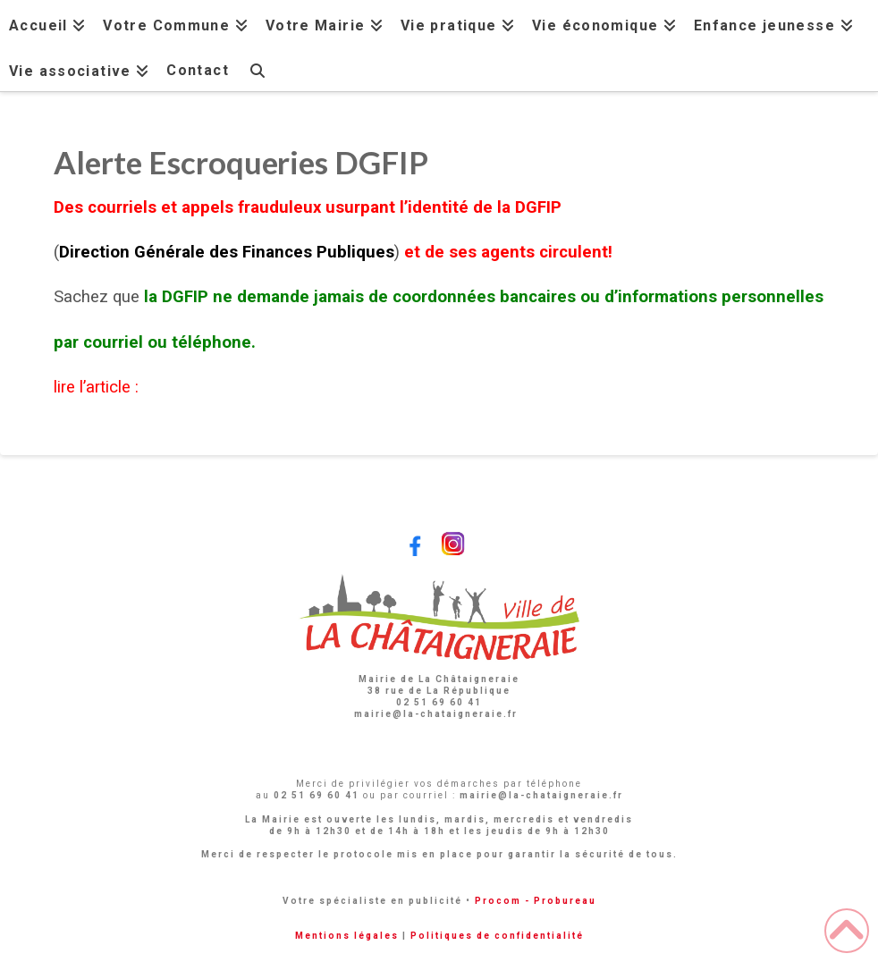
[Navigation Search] (257, 68)
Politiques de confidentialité (497, 936)
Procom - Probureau (535, 901)
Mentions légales (347, 936)
